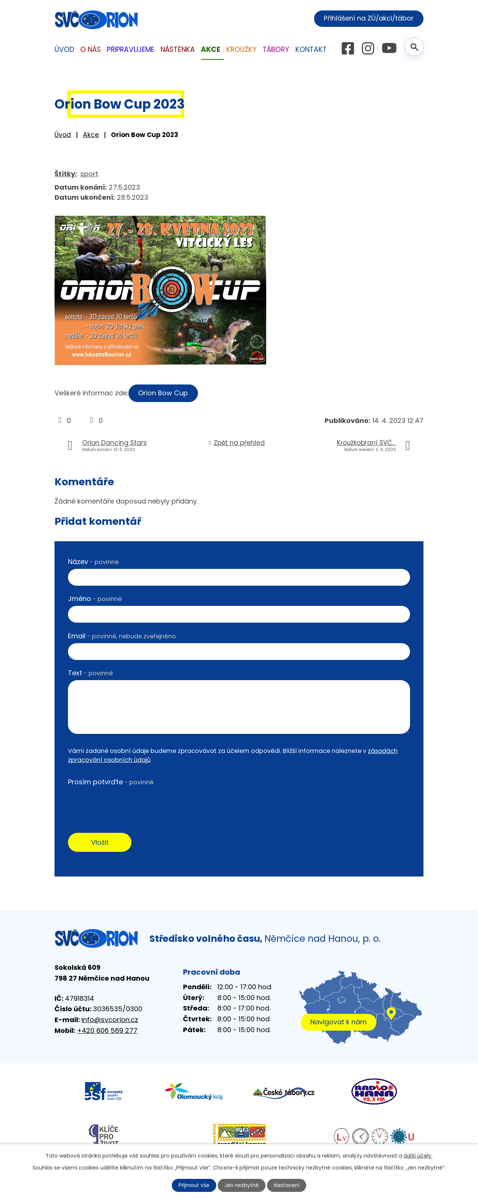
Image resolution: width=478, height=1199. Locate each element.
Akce (91, 134)
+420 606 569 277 (107, 1031)
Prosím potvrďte (110, 782)
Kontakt (311, 49)
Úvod (63, 134)
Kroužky (241, 49)
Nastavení (288, 1185)
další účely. (418, 1155)
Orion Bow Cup (164, 393)
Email (122, 636)
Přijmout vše (193, 1185)
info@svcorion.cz (109, 1020)
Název (93, 561)
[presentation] (124, 803)
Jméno (95, 598)
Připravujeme (130, 49)
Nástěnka (178, 49)
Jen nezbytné (242, 1185)
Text (90, 673)
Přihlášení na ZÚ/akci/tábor (367, 18)
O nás (90, 49)
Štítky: (66, 173)
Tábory (276, 49)
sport (89, 173)
